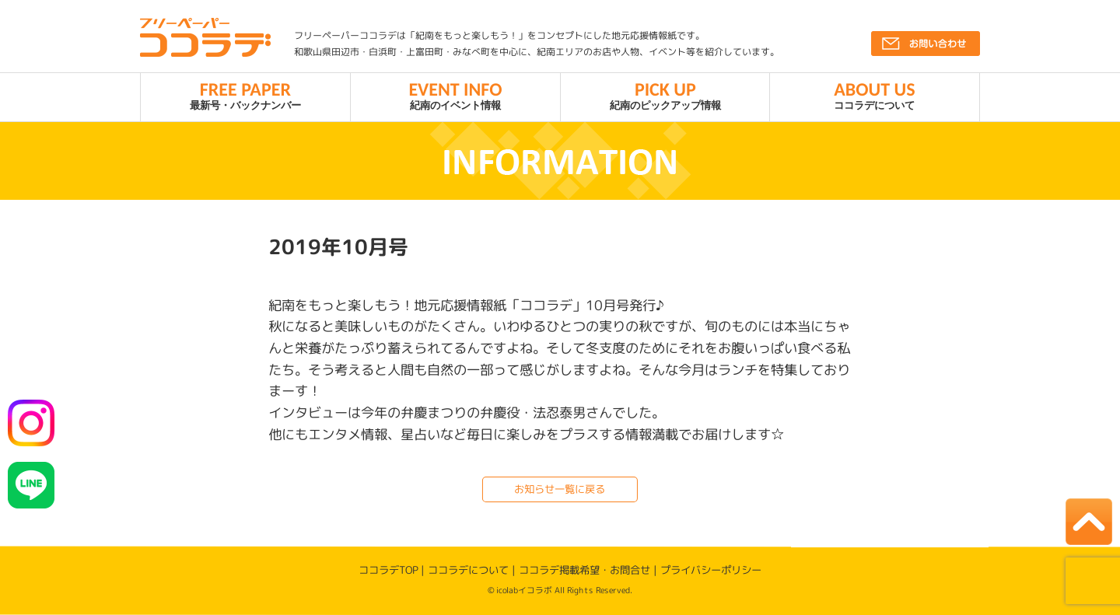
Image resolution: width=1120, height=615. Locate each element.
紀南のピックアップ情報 (665, 95)
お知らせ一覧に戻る (559, 489)
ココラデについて (874, 95)
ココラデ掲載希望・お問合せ (584, 570)
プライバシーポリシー (710, 570)
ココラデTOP (388, 569)
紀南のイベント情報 (455, 95)
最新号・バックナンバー (245, 95)
